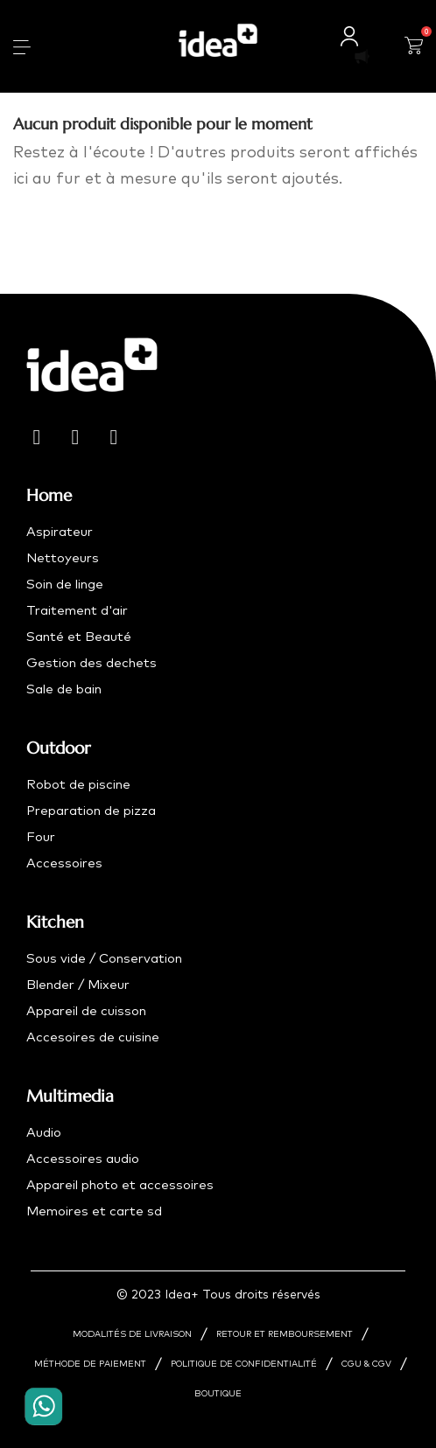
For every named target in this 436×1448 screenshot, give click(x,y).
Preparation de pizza (91, 811)
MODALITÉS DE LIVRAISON (132, 1334)
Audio (43, 1132)
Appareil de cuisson (86, 1011)
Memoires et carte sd (94, 1211)
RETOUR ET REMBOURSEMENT (284, 1334)
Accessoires (64, 863)
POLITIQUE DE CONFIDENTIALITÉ (244, 1364)
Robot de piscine (78, 784)
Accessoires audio (82, 1159)
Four (40, 837)
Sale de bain (64, 689)
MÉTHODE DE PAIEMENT (90, 1364)
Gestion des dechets (91, 663)
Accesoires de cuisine (92, 1037)
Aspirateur (59, 532)
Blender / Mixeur (78, 985)
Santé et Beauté (78, 637)
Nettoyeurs (62, 558)
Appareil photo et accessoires (120, 1185)
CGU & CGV (366, 1364)
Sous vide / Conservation (104, 958)
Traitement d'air (77, 610)
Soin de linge (64, 584)
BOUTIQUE (218, 1393)
